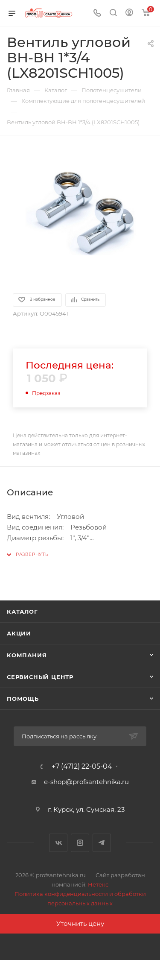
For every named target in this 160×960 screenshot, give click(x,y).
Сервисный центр (40, 676)
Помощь (23, 698)
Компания (27, 655)
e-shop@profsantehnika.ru (86, 782)
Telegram (102, 843)
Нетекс (98, 884)
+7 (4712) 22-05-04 (82, 766)
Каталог (22, 611)
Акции (19, 633)
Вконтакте (58, 843)
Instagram (80, 843)
